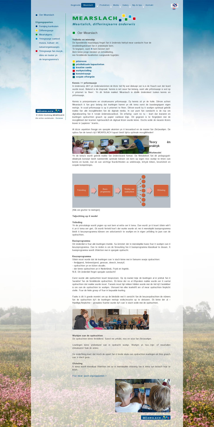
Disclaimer (59, 118)
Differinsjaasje (46, 30)
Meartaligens (45, 34)
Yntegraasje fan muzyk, (51, 51)
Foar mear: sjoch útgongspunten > (89, 375)
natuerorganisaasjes (49, 47)
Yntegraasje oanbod (49, 39)
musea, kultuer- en (48, 43)
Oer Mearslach (46, 15)
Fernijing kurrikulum (48, 26)
